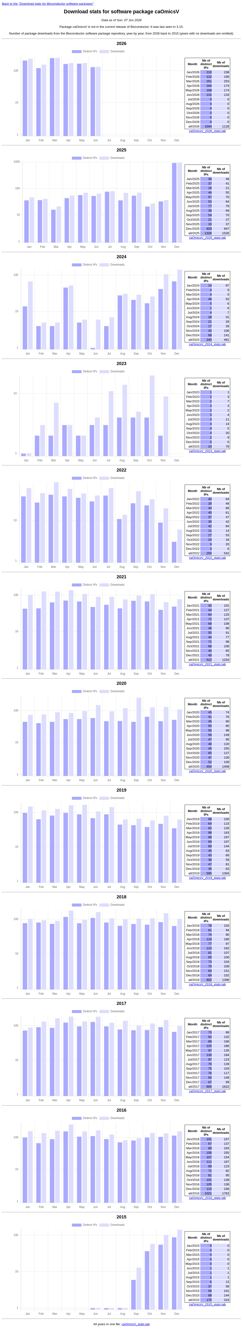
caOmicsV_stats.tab (136, 1324)
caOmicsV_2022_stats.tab (207, 558)
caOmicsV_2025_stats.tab (207, 237)
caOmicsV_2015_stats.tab (207, 1304)
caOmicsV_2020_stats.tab (207, 771)
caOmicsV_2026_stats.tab (207, 131)
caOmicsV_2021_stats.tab (207, 664)
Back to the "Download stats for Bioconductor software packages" (48, 3)
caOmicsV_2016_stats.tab (207, 1198)
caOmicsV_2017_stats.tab (207, 1091)
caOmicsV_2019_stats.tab (207, 878)
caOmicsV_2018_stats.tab (207, 984)
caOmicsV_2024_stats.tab (207, 344)
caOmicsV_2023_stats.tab (207, 451)
